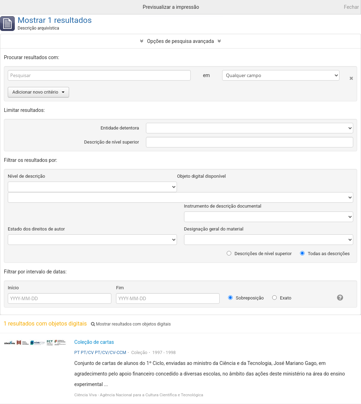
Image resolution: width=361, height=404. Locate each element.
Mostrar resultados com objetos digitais (131, 324)
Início (13, 287)
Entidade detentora (119, 128)
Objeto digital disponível (201, 176)
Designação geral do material (214, 229)
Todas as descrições (325, 253)
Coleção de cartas (94, 342)
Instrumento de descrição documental (222, 206)
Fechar (351, 7)
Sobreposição (246, 298)
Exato (282, 298)
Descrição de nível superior (111, 142)
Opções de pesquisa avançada (180, 41)
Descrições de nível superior (259, 253)
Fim (120, 287)
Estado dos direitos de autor (36, 229)
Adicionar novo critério (38, 92)
